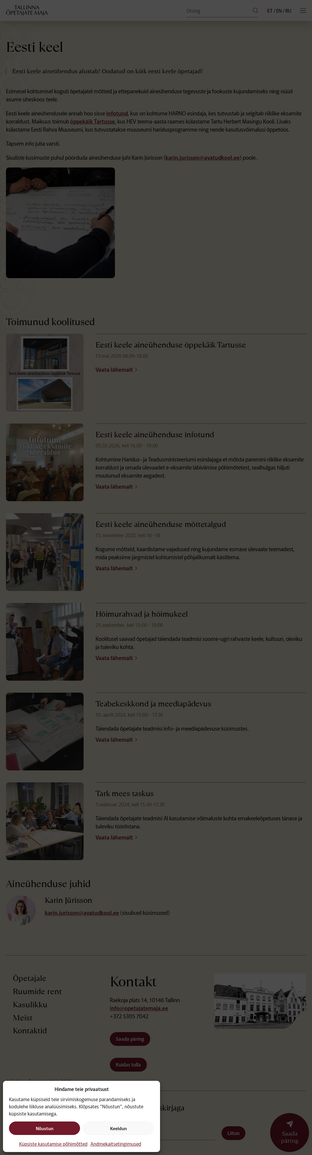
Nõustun (44, 1128)
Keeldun (118, 1128)
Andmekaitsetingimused (115, 1143)
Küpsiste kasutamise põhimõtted (53, 1143)
